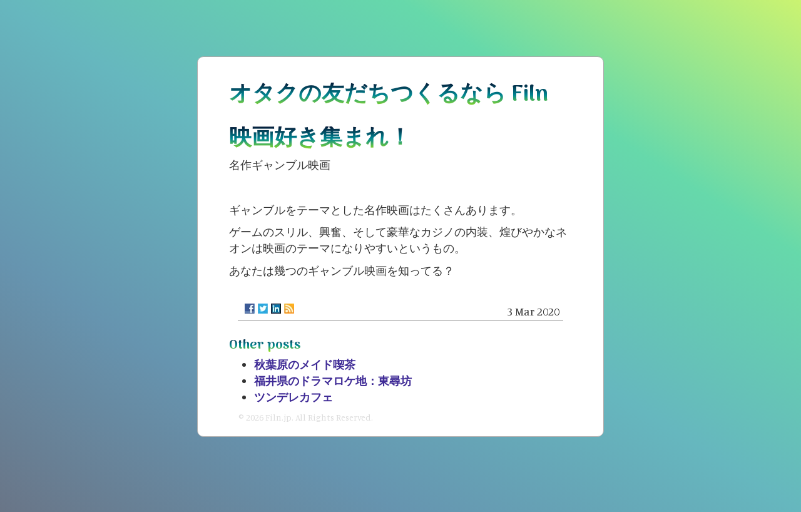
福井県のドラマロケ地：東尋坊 (333, 380)
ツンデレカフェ (293, 397)
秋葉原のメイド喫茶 (304, 364)
